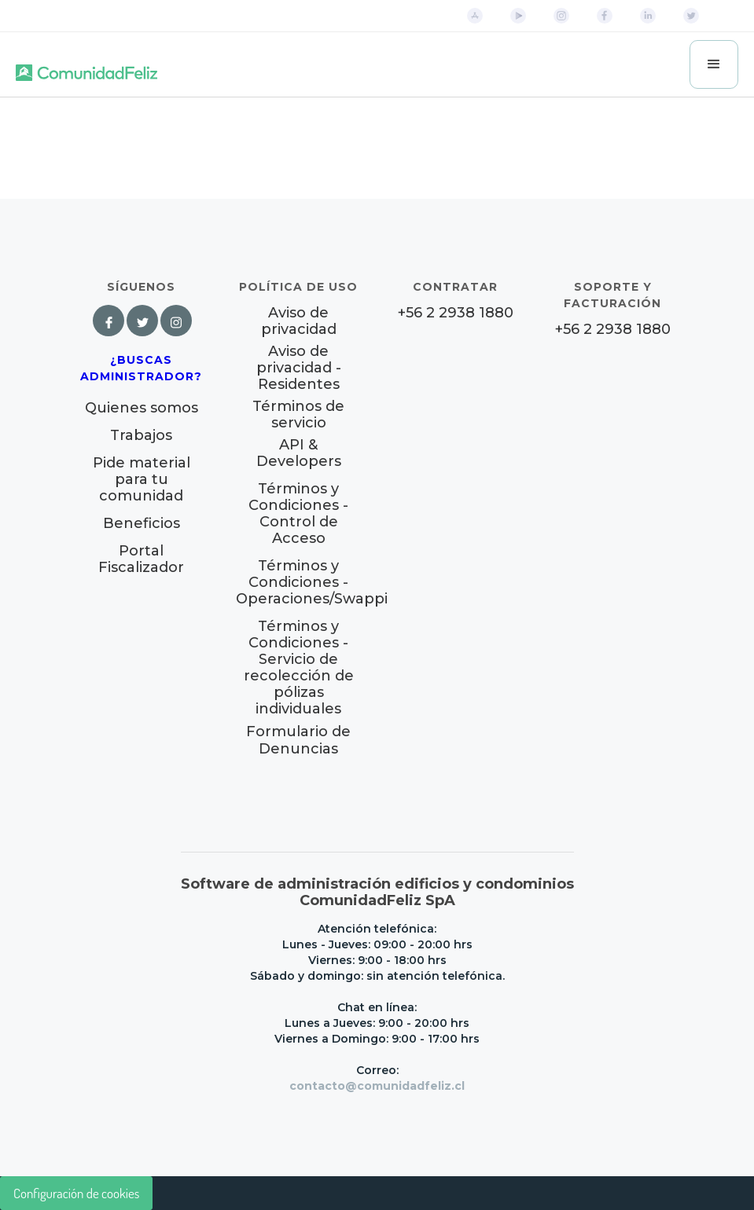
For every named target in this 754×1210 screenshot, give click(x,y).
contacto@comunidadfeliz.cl (377, 1086)
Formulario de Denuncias (298, 740)
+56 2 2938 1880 (455, 313)
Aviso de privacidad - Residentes (298, 368)
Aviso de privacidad (299, 321)
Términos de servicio (298, 414)
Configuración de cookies (76, 1193)
